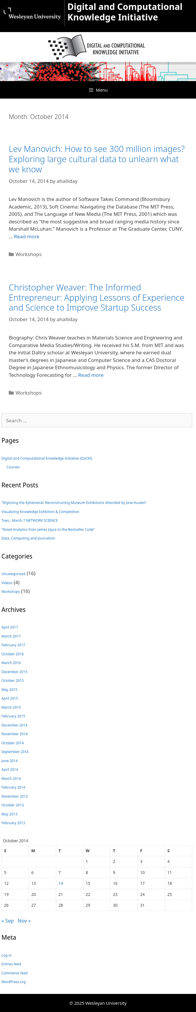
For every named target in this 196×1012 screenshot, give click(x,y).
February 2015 (13, 716)
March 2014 (11, 778)
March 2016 (11, 662)
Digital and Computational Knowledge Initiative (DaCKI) (46, 458)
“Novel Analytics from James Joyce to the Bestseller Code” (48, 529)
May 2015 (9, 689)
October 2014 (12, 742)
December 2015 (14, 671)
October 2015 (12, 680)
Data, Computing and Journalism (28, 538)
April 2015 (9, 698)
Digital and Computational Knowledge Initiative (125, 12)
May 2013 (9, 814)
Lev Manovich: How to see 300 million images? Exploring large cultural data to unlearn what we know (97, 158)
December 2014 (14, 725)
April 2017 (9, 627)
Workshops (28, 254)
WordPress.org (13, 981)
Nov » (24, 920)
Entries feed (11, 964)
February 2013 (13, 822)
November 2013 (14, 796)
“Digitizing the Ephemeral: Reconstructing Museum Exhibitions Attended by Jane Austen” (74, 502)
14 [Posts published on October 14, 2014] (61, 883)
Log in (6, 955)
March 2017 (11, 636)
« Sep (7, 920)
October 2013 (12, 805)
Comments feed (14, 973)
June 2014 (9, 760)
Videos (6, 582)
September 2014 (15, 751)
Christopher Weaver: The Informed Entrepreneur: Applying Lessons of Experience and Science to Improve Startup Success (97, 297)
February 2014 (13, 787)
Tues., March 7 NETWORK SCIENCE (29, 520)
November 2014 (14, 733)
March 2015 (11, 707)
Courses (13, 467)
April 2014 (9, 769)
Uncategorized (13, 573)
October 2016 (12, 654)
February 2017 (13, 644)
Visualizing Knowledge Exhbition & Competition (40, 511)
